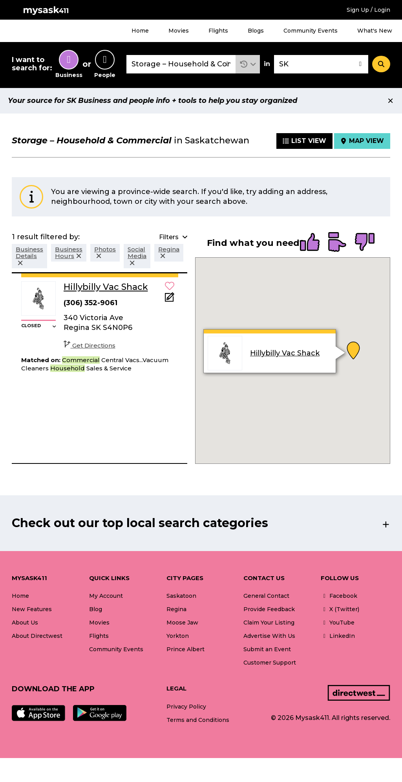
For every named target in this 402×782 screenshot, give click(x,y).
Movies (178, 30)
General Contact (266, 595)
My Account (106, 595)
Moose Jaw (182, 622)
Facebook (339, 595)
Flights (218, 30)
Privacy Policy (186, 706)
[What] (181, 64)
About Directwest (37, 635)
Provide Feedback (269, 609)
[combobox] (181, 64)
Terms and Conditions (197, 719)
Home (140, 30)
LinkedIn (338, 635)
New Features (32, 609)
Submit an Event (267, 649)
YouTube (337, 622)
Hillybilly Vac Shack (285, 353)
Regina (176, 609)
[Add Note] (169, 299)
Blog (95, 609)
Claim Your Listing (268, 622)
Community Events (310, 30)
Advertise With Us (269, 635)
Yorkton (177, 635)
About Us (25, 622)
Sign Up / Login (368, 9)
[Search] (381, 64)
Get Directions (89, 345)
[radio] (309, 242)
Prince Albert (185, 649)
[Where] (321, 64)
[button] (248, 64)
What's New (374, 30)
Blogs (256, 30)
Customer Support (269, 662)
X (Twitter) (340, 609)
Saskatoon (181, 595)
